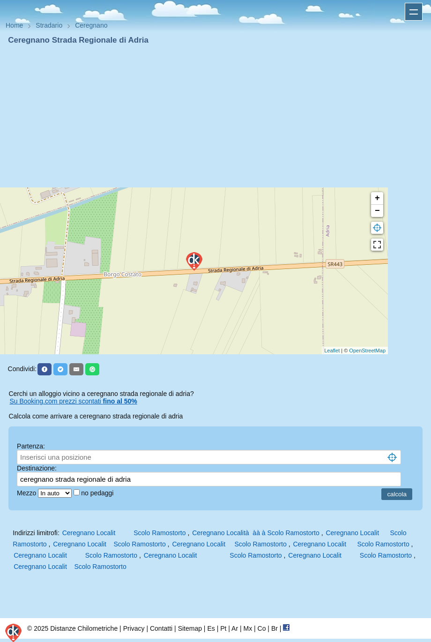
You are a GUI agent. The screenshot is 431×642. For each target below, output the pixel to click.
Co (262, 628)
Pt (223, 628)
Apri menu (414, 12)
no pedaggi (98, 493)
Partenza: (31, 446)
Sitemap (190, 628)
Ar (234, 628)
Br (274, 628)
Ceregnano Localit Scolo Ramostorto (124, 533)
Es (211, 628)
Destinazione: (37, 468)
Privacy (134, 628)
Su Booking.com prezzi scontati (73, 401)
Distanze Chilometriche (84, 628)
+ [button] (377, 198)
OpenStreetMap (367, 350)
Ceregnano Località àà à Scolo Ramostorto (256, 533)
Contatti (161, 628)
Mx (247, 628)
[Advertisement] (215, 116)
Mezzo (27, 493)
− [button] (377, 210)
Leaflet (332, 350)
